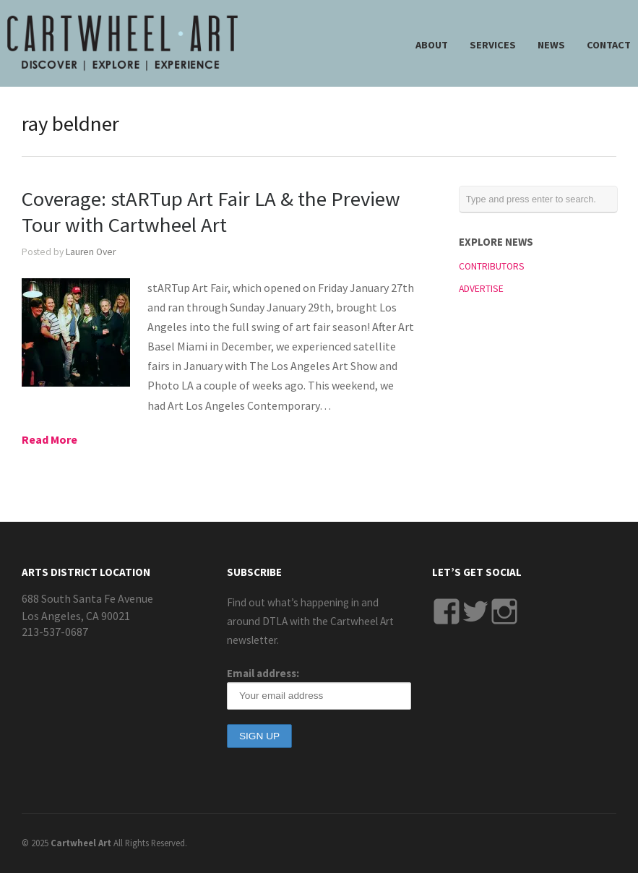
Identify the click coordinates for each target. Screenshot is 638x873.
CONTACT (609, 44)
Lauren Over (91, 252)
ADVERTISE (481, 289)
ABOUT (431, 44)
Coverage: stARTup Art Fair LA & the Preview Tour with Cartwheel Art (211, 212)
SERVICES (493, 44)
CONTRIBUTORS (492, 266)
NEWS (551, 44)
